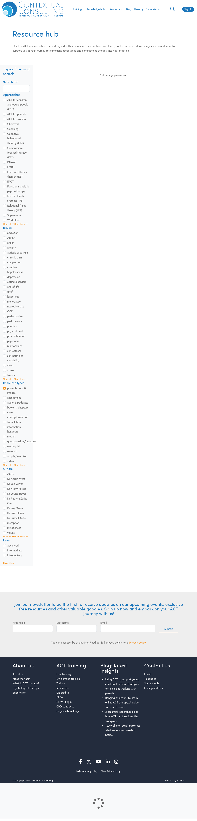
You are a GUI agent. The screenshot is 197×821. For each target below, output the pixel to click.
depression (13, 277)
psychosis (13, 341)
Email (103, 622)
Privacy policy (137, 642)
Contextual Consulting (42, 780)
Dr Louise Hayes (16, 493)
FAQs (59, 697)
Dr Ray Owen (15, 508)
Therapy (138, 9)
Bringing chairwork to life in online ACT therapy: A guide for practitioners (122, 702)
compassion (14, 262)
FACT (10, 181)
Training (77, 9)
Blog (128, 9)
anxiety (11, 247)
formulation (14, 422)
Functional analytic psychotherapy (18, 189)
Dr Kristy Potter (16, 488)
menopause (14, 301)
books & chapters (17, 407)
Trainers (61, 683)
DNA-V (11, 162)
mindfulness (14, 528)
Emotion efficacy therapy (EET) (17, 174)
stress (10, 370)
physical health (16, 331)
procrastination (16, 336)
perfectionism (15, 316)
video (10, 461)
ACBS (10, 474)
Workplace (13, 220)
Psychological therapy (26, 688)
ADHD (11, 238)
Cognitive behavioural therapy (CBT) (15, 138)
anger (10, 242)
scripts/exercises (17, 456)
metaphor (13, 523)
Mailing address (153, 688)
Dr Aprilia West (16, 479)
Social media (151, 683)
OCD (10, 311)
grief (10, 291)
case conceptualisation (17, 414)
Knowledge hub (95, 9)
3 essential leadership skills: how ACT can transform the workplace (121, 716)
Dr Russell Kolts (16, 518)
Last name (62, 622)
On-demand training (68, 679)
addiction (12, 233)
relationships (14, 346)
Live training (63, 674)
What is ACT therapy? (26, 683)
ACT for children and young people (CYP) (17, 104)
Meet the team (21, 679)
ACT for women (16, 119)
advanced (13, 545)
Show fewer (21, 223)
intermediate (14, 550)
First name (19, 622)
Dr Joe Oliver (15, 484)
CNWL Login (64, 702)
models (11, 436)
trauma (11, 375)
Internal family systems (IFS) (15, 198)
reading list (13, 446)
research (12, 451)
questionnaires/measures (22, 441)
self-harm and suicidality (15, 358)
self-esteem (14, 351)
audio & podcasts (17, 402)
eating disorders (16, 282)
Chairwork (13, 124)
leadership (13, 296)
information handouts (14, 429)
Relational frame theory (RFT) (16, 208)
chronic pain (14, 257)
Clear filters (8, 562)
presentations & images (16, 390)
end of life (13, 287)
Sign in (188, 9)
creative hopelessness (15, 269)
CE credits (62, 692)
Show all (8, 223)
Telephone (150, 679)
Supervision (152, 9)
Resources (116, 9)
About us (18, 674)
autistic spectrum (17, 252)
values (11, 532)
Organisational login (68, 711)
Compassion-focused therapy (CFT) (17, 152)
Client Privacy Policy (110, 771)
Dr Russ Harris (15, 513)
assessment (14, 397)
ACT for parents (16, 114)
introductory (14, 555)
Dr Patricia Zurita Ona (17, 501)
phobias (12, 326)
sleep (10, 365)
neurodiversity (15, 306)
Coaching (12, 129)
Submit (168, 629)
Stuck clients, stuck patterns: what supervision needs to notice (122, 730)
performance (14, 321)
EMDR (10, 167)
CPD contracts (65, 706)
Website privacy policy (87, 771)
